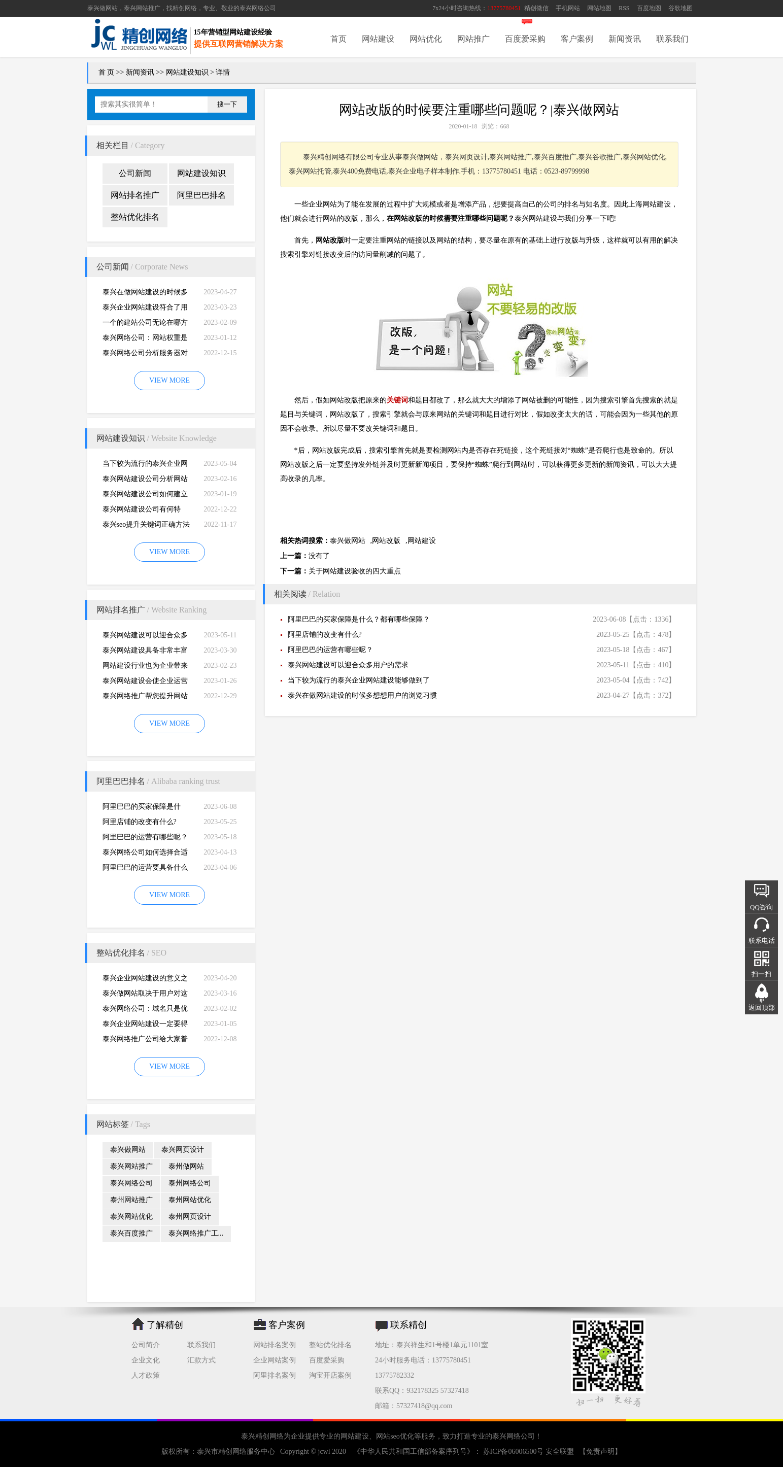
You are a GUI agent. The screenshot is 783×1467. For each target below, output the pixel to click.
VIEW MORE (169, 380)
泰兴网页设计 (182, 1149)
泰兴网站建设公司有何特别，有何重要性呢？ (142, 511)
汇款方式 (201, 1360)
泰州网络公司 (189, 1183)
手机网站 (568, 8)
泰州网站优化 (189, 1200)
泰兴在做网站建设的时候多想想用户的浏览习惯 (145, 294)
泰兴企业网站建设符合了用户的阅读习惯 (145, 309)
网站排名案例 (274, 1345)
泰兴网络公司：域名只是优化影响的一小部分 (145, 1010)
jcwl (324, 1451)
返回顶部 (761, 1007)
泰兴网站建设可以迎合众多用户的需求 (145, 637)
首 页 (106, 72)
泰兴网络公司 (258, 8)
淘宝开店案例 (330, 1375)
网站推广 (473, 39)
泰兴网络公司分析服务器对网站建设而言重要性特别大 (145, 355)
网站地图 (599, 8)
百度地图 (649, 8)
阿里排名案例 (274, 1375)
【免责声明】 (600, 1451)
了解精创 (165, 1325)
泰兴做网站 (102, 8)
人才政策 (145, 1375)
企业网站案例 (274, 1360)
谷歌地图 (680, 8)
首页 (338, 39)
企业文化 (145, 1360)
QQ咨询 (761, 907)
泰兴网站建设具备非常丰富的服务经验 (145, 652)
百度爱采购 (525, 39)
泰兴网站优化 (131, 1216)
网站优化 (426, 39)
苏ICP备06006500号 (513, 1451)
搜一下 (227, 104)
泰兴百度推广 (131, 1233)
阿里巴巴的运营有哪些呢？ (145, 837)
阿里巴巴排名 (201, 195)
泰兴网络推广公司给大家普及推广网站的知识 (145, 1041)
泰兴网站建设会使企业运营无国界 (145, 683)
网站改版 (386, 540)
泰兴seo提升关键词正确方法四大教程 (146, 526)
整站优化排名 (135, 217)
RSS (624, 8)
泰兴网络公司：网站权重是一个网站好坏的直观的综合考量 (145, 340)
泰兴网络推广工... (196, 1233)
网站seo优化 (395, 1436)
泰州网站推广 (131, 1200)
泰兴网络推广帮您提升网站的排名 (145, 698)
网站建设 (378, 39)
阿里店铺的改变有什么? (140, 822)
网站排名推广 (135, 195)
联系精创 (408, 1325)
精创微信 (536, 8)
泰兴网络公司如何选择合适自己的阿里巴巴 (145, 854)
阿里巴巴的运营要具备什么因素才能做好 (145, 869)
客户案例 (577, 39)
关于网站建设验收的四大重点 (355, 571)
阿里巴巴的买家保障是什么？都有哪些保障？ (142, 808)
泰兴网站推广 (131, 1166)
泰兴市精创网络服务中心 (236, 1451)
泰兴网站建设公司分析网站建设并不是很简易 (145, 481)
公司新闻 (135, 173)
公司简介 (145, 1345)
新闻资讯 (624, 39)
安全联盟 (560, 1451)
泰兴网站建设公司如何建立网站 (145, 496)
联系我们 (672, 39)
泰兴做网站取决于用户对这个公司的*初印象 (145, 995)
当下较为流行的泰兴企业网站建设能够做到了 (145, 465)
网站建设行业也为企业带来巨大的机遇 (145, 667)
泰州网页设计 (189, 1216)
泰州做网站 (186, 1166)
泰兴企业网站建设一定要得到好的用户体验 (145, 1026)
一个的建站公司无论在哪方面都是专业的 (145, 324)
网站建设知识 (187, 72)
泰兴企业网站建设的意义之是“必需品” (145, 980)
